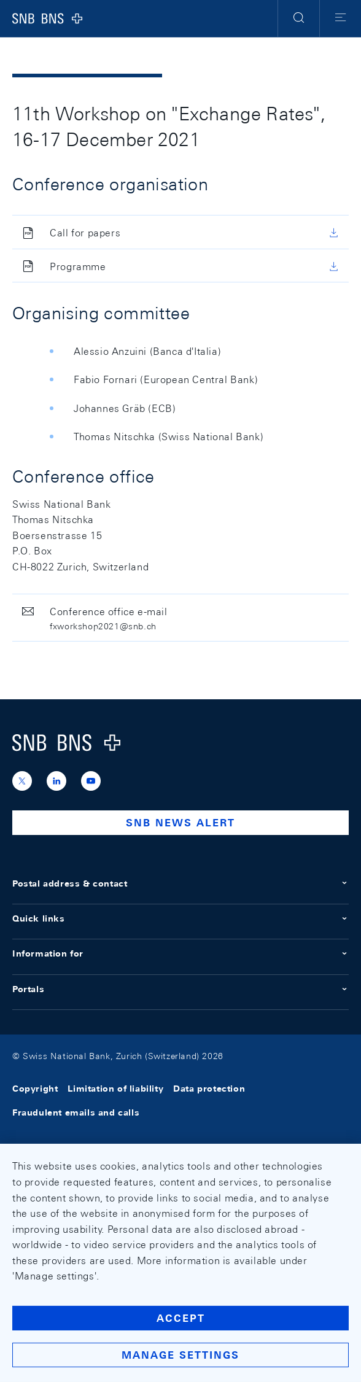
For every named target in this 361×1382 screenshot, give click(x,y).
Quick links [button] (180, 918)
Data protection (209, 1089)
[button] (298, 18)
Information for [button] (180, 953)
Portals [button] (180, 989)
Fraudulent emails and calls (75, 1112)
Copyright (35, 1089)
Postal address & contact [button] (180, 883)
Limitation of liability (115, 1089)
